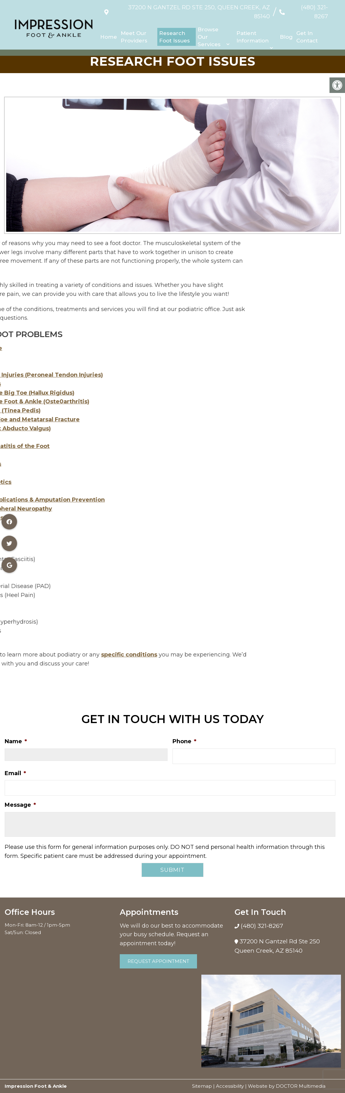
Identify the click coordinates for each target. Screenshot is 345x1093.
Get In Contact (307, 30)
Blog (286, 31)
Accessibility (230, 1086)
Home (108, 31)
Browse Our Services (209, 30)
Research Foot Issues (174, 30)
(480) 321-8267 (307, 9)
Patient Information (252, 30)
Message (20, 804)
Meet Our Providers (134, 30)
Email (15, 773)
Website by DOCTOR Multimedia (286, 1086)
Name (16, 741)
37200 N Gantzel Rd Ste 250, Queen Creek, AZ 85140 (190, 9)
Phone (184, 741)
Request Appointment (158, 961)
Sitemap (202, 1086)
